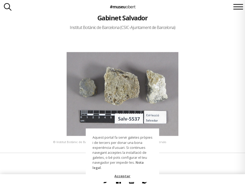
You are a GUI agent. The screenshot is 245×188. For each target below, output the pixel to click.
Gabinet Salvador (122, 17)
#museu (122, 7)
